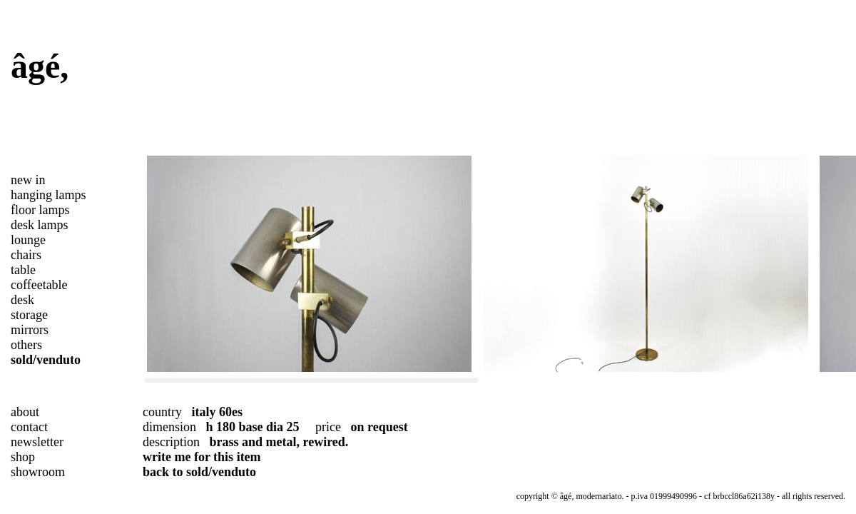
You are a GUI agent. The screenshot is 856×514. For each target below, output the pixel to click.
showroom (38, 472)
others (26, 345)
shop (23, 457)
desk (22, 300)
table (23, 270)
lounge (28, 240)
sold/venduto (46, 360)
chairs (26, 255)
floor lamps (40, 210)
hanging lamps (48, 195)
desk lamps (39, 225)
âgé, (39, 66)
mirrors (30, 330)
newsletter (37, 442)
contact (29, 427)
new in (28, 180)
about (25, 412)
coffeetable (39, 285)
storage (29, 315)
